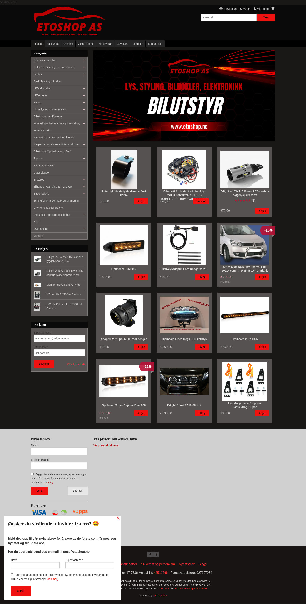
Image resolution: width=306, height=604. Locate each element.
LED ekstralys (42, 88)
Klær (36, 221)
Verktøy (38, 235)
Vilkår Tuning (86, 43)
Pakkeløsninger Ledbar (48, 81)
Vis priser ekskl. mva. (106, 445)
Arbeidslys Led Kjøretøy (48, 116)
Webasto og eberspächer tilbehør (54, 137)
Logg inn (138, 43)
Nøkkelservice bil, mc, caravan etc (54, 67)
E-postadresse (42, 332)
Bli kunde (53, 43)
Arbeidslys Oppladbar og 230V (52, 151)
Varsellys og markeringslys (50, 109)
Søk (265, 17)
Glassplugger (42, 172)
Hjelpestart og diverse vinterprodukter (56, 144)
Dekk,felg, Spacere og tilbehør (52, 214)
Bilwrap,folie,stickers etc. (48, 207)
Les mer (77, 490)
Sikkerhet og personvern (158, 564)
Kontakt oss (155, 43)
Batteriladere (41, 193)
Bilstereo (39, 179)
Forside (38, 43)
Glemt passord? (76, 364)
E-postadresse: (40, 459)
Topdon (38, 158)
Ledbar (38, 74)
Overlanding (41, 228)
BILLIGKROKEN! (44, 165)
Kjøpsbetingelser (125, 564)
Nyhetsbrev (187, 564)
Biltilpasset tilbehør (45, 60)
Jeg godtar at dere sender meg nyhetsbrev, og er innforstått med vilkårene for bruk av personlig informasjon (58, 478)
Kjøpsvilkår (105, 43)
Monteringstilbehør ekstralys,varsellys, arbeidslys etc (57, 127)
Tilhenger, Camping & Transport (53, 186)
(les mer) (48, 482)
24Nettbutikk (160, 596)
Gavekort (122, 43)
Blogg (203, 564)
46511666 (161, 573)
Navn (35, 562)
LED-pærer (40, 95)
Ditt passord (41, 347)
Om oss (68, 43)
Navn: (34, 445)
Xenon (37, 102)
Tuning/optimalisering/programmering (56, 200)
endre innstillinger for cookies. (192, 589)
